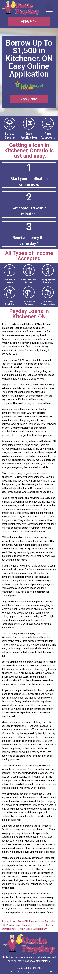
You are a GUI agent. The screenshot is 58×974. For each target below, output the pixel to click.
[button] (49, 8)
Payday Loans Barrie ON (15, 921)
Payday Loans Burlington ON (32, 928)
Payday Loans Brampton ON (21, 925)
